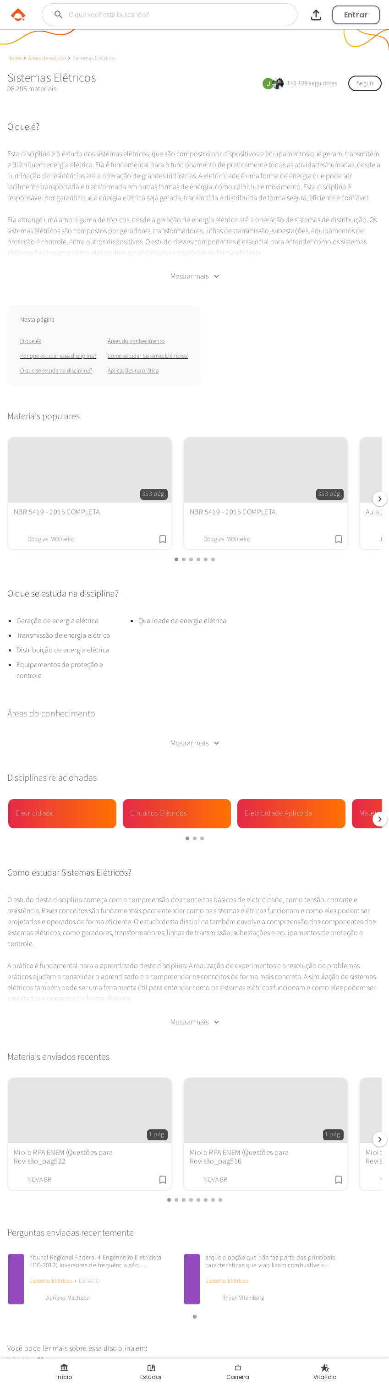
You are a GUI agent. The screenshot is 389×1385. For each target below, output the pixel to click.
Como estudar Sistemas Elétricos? (148, 348)
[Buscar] (158, 14)
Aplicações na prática (133, 363)
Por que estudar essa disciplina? (58, 348)
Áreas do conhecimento (136, 333)
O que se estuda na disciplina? (56, 363)
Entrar (356, 15)
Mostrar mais (194, 268)
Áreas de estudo (47, 58)
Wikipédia (25, 1337)
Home (14, 58)
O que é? (30, 333)
